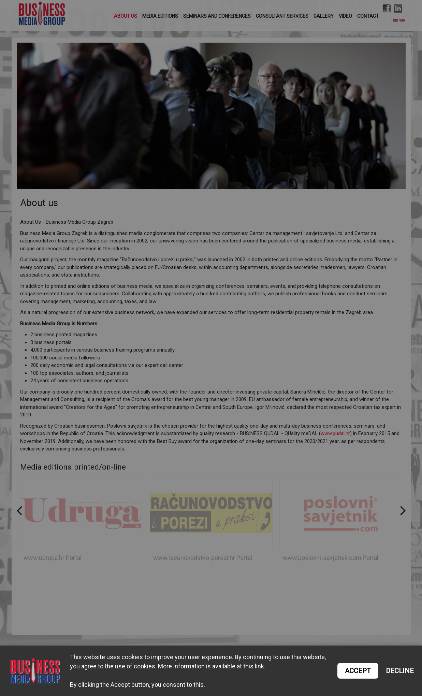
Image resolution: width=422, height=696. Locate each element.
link (259, 666)
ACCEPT (358, 671)
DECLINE (400, 671)
